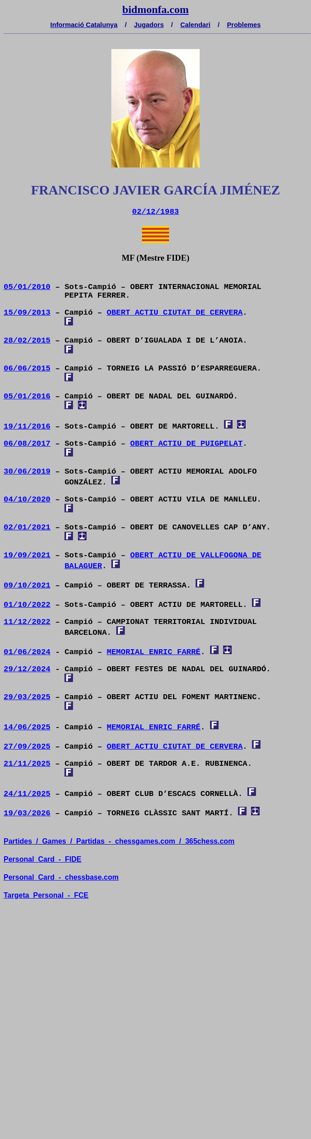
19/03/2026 (27, 813)
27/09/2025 (27, 746)
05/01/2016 (27, 396)
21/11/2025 (27, 763)
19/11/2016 (27, 426)
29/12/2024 (27, 669)
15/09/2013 (27, 312)
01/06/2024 (27, 652)
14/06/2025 (27, 727)
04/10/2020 (27, 499)
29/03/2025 (27, 697)
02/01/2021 (27, 527)
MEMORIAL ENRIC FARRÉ (154, 652)
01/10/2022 (27, 605)
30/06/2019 (27, 471)
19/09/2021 (27, 555)
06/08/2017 (27, 443)
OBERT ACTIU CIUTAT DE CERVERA (175, 312)
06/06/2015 (27, 368)
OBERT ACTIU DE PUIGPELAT (186, 443)
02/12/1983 (155, 212)
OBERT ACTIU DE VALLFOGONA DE (195, 555)
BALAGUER (83, 566)
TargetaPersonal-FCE (46, 895)
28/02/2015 (27, 340)
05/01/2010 (27, 287)
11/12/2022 (27, 622)
